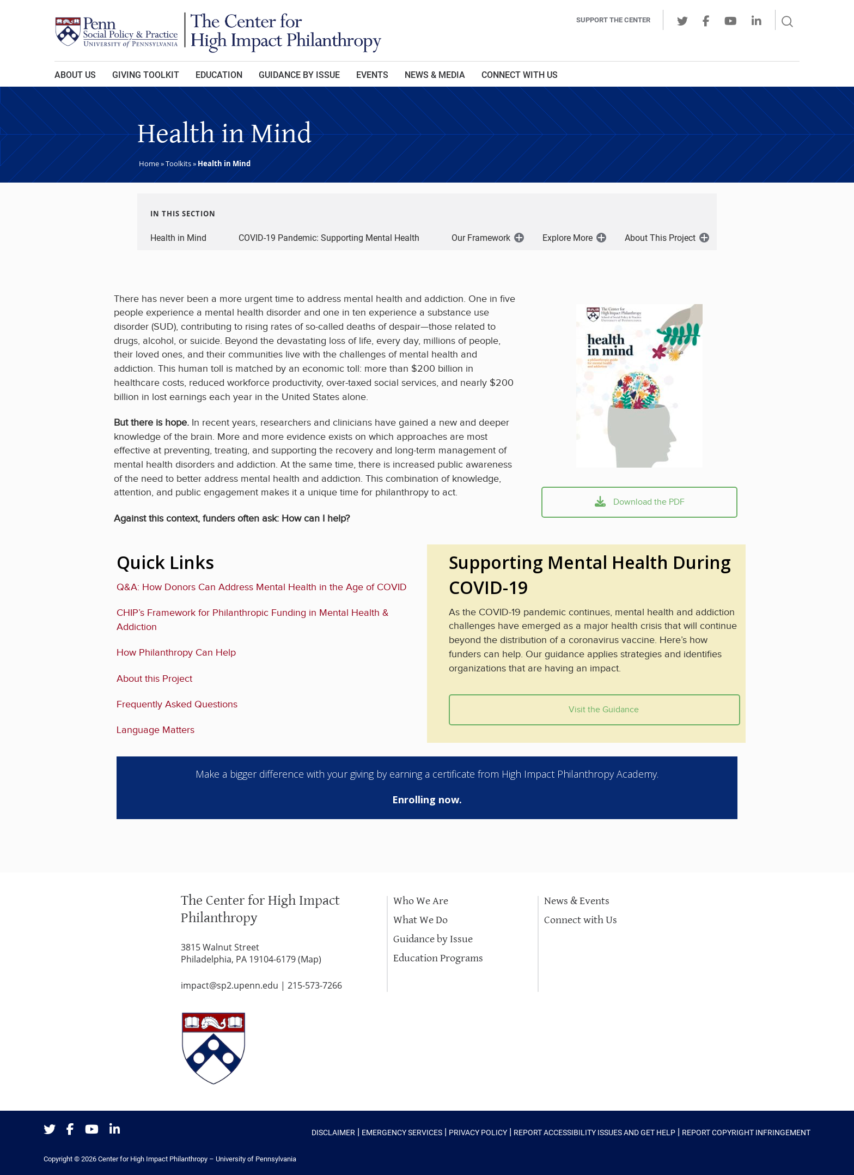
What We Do (420, 920)
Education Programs (438, 958)
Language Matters (155, 730)
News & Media (435, 75)
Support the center (613, 20)
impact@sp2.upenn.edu (229, 985)
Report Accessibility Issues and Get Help (594, 1132)
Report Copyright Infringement (746, 1132)
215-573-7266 (315, 985)
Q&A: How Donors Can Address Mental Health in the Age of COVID (262, 587)
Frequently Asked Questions (177, 704)
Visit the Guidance (594, 710)
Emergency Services (402, 1132)
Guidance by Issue (299, 75)
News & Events (576, 901)
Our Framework (481, 238)
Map (310, 959)
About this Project (154, 679)
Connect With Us (519, 75)
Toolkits (178, 163)
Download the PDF (640, 502)
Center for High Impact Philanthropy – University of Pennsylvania (197, 1159)
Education (219, 75)
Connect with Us (580, 920)
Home (149, 163)
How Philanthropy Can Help (176, 652)
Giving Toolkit (145, 75)
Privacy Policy (478, 1132)
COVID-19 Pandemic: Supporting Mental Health (329, 238)
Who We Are (420, 901)
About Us (75, 75)
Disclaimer (333, 1132)
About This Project (660, 238)
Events (372, 75)
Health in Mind (178, 238)
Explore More (567, 238)
